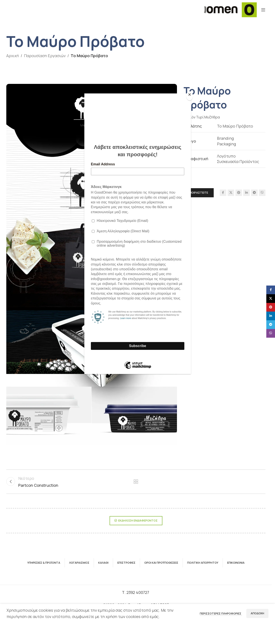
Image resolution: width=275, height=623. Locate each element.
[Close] (190, 95)
